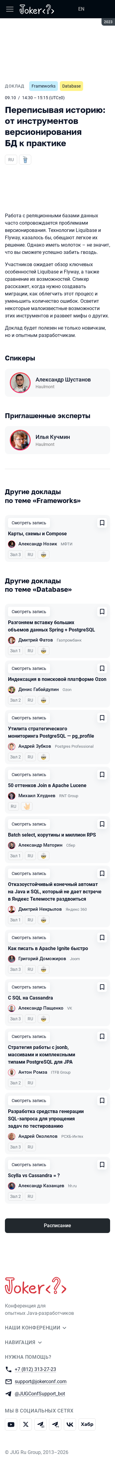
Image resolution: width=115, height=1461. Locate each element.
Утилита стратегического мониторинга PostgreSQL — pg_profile (51, 732)
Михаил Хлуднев (37, 795)
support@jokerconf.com (41, 1381)
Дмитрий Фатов (35, 640)
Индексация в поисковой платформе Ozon (57, 679)
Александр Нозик (37, 543)
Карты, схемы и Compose (37, 534)
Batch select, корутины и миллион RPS (52, 835)
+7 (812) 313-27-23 (35, 1369)
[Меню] (10, 9)
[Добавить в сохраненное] (102, 523)
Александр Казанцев (41, 1185)
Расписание (57, 1225)
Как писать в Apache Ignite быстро (48, 948)
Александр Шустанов (63, 379)
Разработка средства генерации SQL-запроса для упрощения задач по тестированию (46, 1118)
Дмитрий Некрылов (40, 909)
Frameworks (44, 86)
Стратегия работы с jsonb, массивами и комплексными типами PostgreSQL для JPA (41, 1054)
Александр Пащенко (40, 1008)
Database (71, 86)
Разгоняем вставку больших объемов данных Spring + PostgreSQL (51, 626)
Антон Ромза (32, 1072)
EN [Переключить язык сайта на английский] (81, 9)
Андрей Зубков (34, 746)
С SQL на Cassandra (30, 998)
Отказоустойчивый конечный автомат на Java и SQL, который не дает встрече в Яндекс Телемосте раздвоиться (55, 891)
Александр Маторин (40, 845)
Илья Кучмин (53, 437)
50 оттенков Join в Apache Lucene (47, 785)
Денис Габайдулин (38, 689)
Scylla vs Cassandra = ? (34, 1175)
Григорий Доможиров (42, 958)
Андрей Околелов (38, 1136)
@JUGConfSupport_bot (40, 1393)
